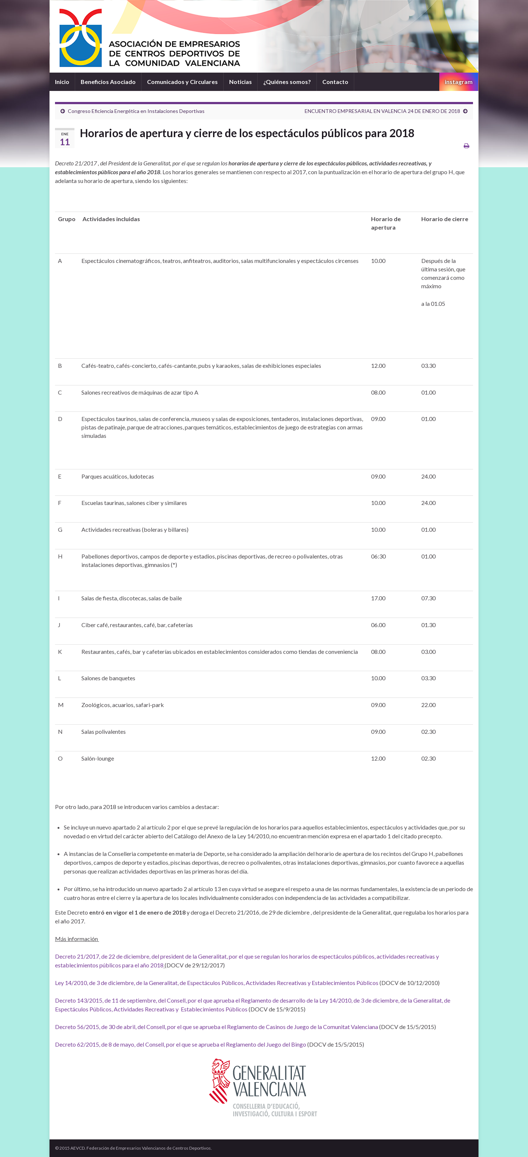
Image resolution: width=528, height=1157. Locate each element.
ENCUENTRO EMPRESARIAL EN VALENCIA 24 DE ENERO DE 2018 (382, 111)
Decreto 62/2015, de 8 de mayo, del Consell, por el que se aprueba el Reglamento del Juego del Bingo (180, 1044)
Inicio (62, 81)
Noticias (240, 81)
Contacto (335, 81)
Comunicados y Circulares (182, 81)
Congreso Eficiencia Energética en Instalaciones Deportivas (136, 111)
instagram (459, 81)
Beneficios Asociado (108, 81)
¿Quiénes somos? (287, 81)
